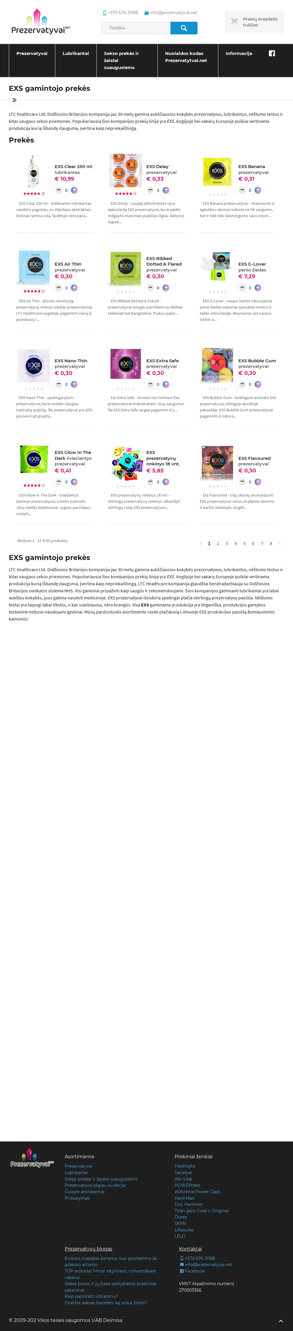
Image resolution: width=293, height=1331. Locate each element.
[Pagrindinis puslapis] (41, 22)
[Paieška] (183, 28)
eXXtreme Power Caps (197, 1191)
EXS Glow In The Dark (73, 458)
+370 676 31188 (197, 1258)
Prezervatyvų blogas (88, 1249)
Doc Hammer (189, 1204)
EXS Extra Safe (162, 363)
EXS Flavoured (254, 461)
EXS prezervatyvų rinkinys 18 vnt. (163, 458)
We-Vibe (183, 1179)
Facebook (192, 1271)
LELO (180, 1236)
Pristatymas (77, 1198)
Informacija (239, 53)
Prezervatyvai (32, 53)
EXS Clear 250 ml (73, 169)
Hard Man (185, 1198)
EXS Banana (253, 169)
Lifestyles (184, 1230)
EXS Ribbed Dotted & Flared (164, 264)
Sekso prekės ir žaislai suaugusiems (121, 60)
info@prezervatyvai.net (205, 1264)
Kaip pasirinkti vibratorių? (91, 1296)
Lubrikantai (76, 53)
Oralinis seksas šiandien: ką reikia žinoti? (106, 1302)
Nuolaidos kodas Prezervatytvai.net (186, 57)
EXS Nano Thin (71, 363)
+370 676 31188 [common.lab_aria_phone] (119, 13)
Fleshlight (185, 1166)
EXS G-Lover (252, 267)
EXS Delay (161, 169)
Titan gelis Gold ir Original (202, 1210)
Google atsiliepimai (85, 1191)
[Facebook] (271, 53)
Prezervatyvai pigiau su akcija (95, 1185)
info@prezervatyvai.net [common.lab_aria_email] (170, 13)
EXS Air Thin (70, 267)
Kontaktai (190, 1249)
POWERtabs (187, 1185)
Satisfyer (183, 1172)
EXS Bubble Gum (257, 363)
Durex (181, 1217)
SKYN (180, 1223)
